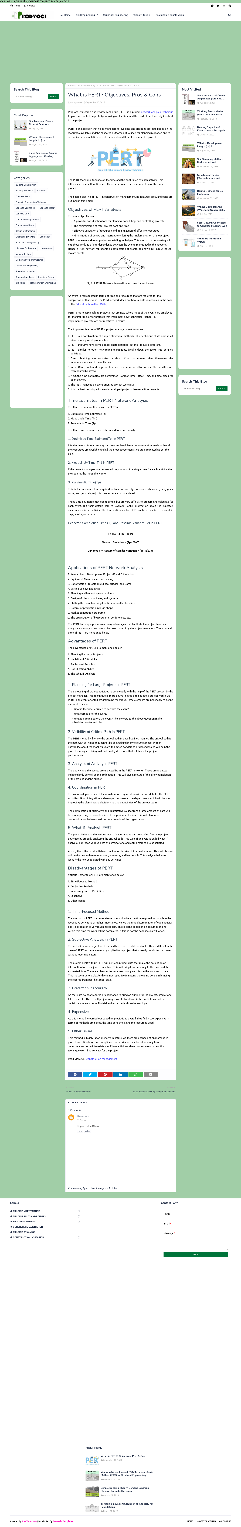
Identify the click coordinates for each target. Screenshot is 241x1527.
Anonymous (76, 102)
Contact (29, 5)
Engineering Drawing (25, 237)
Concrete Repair (47, 208)
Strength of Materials (25, 271)
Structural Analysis (24, 277)
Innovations (46, 248)
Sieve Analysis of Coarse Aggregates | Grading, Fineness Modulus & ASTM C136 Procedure (43, 155)
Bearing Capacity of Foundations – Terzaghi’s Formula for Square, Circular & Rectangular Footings (211, 129)
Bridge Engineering (46, 1221)
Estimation (45, 237)
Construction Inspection (46, 1237)
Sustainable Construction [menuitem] (170, 15)
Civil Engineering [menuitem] (85, 15)
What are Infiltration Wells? (209, 240)
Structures (20, 283)
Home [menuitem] (65, 15)
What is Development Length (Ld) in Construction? (41, 139)
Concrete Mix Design (25, 208)
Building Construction (26, 185)
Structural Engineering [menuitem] (115, 15)
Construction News (25, 225)
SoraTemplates (29, 1521)
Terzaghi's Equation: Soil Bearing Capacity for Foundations (127, 1505)
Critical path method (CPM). (92, 304)
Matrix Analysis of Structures (29, 260)
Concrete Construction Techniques (32, 202)
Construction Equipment (27, 219)
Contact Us (225, 1521)
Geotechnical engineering (27, 242)
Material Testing (23, 254)
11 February (82, 1120)
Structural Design (46, 277)
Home (15, 5)
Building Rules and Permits (46, 1216)
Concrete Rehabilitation (46, 1227)
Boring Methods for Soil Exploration (210, 192)
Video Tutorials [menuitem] (141, 15)
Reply (80, 1131)
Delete (87, 1131)
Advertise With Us (206, 1521)
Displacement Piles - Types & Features (41, 123)
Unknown (83, 1116)
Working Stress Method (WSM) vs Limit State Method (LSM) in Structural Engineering (210, 113)
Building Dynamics (46, 1232)
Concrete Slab (22, 214)
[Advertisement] (115, 51)
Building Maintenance (46, 1211)
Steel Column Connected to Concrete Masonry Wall (212, 224)
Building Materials (24, 190)
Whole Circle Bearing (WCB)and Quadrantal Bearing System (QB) (210, 208)
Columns (41, 190)
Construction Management (88, 85)
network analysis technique (157, 112)
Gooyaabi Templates (63, 1521)
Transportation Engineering (43, 283)
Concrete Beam (23, 196)
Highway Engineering (26, 248)
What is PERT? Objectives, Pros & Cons (123, 1456)
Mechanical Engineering (27, 265)
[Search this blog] (31, 96)
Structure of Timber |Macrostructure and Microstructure (208, 177)
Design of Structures (25, 231)
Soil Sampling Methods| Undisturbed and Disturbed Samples (210, 161)
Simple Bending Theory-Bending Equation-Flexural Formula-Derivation (125, 1489)
